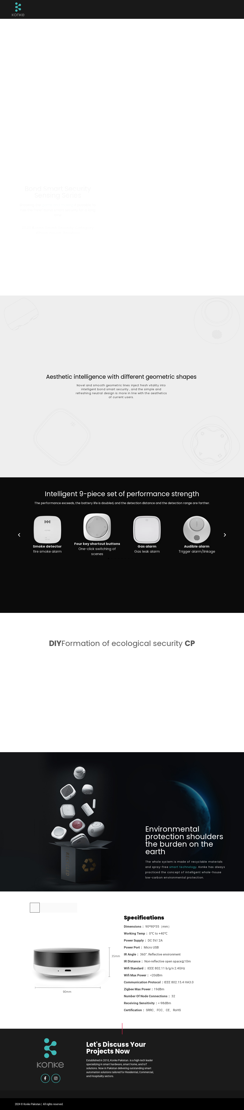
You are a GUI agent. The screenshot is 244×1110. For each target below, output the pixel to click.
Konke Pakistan (31, 1104)
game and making (58, 148)
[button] (19, 534)
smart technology (183, 867)
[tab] (35, 908)
